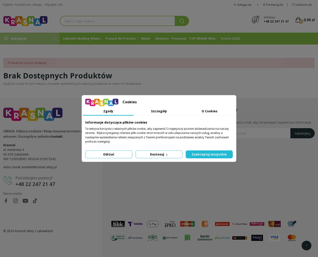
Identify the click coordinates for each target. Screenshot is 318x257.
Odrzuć (108, 154)
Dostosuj (159, 154)
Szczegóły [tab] (159, 111)
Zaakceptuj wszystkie (209, 154)
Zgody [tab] (108, 111)
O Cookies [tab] (210, 111)
